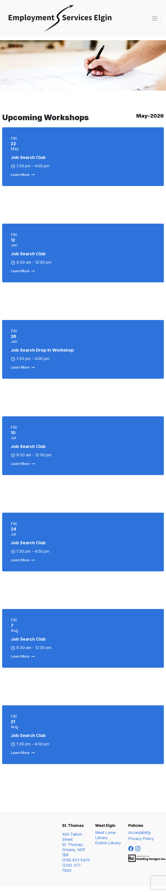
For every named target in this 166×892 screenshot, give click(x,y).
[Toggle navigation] (155, 18)
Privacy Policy (141, 838)
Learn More (20, 174)
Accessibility (139, 832)
